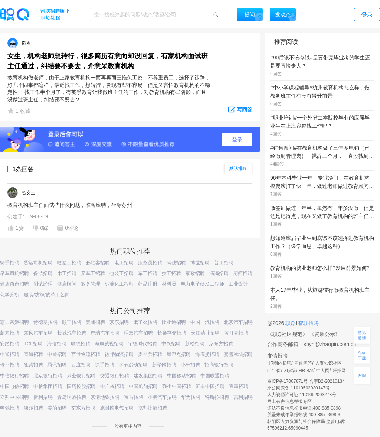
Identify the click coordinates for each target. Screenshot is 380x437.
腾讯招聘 (57, 365)
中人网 (323, 370)
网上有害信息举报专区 (289, 401)
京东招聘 (119, 322)
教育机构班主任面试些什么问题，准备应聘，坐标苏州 (69, 205)
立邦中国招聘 (14, 397)
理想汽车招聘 (138, 333)
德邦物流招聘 (119, 354)
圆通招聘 (33, 354)
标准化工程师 (119, 284)
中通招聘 (57, 354)
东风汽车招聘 (38, 333)
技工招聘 (171, 273)
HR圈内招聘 (279, 363)
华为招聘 (190, 397)
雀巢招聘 (33, 365)
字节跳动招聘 (133, 365)
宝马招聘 (133, 397)
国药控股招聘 (81, 386)
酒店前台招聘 (14, 284)
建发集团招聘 (148, 375)
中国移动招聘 (181, 375)
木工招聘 (66, 273)
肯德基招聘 (45, 322)
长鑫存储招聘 (171, 333)
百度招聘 (81, 365)
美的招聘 (57, 408)
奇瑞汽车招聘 (105, 333)
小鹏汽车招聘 (162, 397)
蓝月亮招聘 (236, 333)
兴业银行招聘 (81, 375)
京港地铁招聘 (105, 397)
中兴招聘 (171, 343)
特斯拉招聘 (217, 397)
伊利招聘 (43, 397)
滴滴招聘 (219, 273)
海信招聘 (56, 343)
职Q (290, 323)
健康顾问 (66, 284)
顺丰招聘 (71, 322)
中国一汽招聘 (204, 322)
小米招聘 (190, 365)
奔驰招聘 (9, 408)
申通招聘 (9, 354)
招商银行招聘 (218, 365)
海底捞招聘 (207, 354)
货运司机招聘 (38, 262)
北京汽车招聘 (238, 322)
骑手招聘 (9, 262)
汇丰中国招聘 (210, 386)
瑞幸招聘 (9, 365)
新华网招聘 (164, 365)
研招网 (339, 370)
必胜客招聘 (98, 262)
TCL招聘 (33, 343)
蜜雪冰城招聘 (238, 354)
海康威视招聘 (109, 343)
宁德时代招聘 (142, 343)
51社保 (274, 370)
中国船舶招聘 (143, 386)
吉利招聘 (243, 397)
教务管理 (90, 284)
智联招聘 (308, 323)
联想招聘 (80, 343)
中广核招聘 (112, 386)
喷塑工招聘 (69, 262)
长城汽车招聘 (71, 333)
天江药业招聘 (205, 333)
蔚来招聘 (9, 333)
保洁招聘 (43, 273)
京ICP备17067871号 (287, 381)
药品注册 (147, 284)
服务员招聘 (150, 262)
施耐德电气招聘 (117, 408)
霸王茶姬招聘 (14, 322)
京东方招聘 (221, 343)
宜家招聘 (238, 386)
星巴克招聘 (179, 354)
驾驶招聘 (176, 262)
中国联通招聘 (214, 375)
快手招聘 (104, 365)
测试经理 (43, 284)
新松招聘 (194, 343)
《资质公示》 (324, 334)
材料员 (169, 284)
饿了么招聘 (145, 322)
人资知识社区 (328, 363)
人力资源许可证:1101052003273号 (301, 394)
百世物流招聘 (85, 354)
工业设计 (238, 284)
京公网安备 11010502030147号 (298, 388)
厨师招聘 (242, 273)
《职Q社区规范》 (287, 334)
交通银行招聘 (114, 375)
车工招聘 (147, 273)
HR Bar (306, 370)
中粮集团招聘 (47, 386)
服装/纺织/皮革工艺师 (47, 294)
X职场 (290, 370)
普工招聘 (223, 262)
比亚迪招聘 (174, 322)
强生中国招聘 (176, 386)
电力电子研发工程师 (202, 284)
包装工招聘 (121, 273)
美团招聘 (95, 322)
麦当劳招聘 (150, 354)
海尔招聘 (33, 408)
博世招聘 (200, 262)
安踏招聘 (9, 343)
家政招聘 (195, 273)
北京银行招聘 (47, 375)
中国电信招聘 (14, 386)
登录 (237, 140)
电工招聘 (124, 262)
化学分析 (9, 294)
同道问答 (303, 363)
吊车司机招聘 (14, 273)
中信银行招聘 (14, 375)
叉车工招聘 (93, 273)
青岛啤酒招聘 (71, 397)
